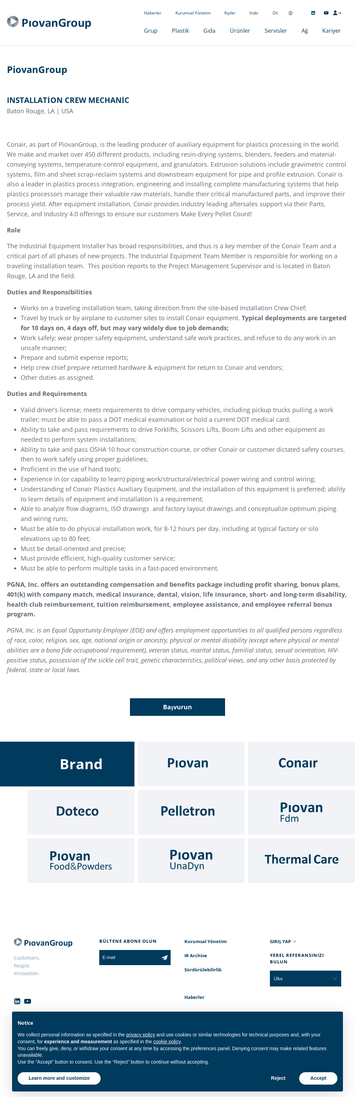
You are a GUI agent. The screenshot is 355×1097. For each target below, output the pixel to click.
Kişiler (230, 13)
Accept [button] (318, 1078)
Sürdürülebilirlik (203, 970)
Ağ (305, 30)
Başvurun (177, 707)
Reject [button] (278, 1078)
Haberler (152, 13)
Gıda (209, 30)
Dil (275, 13)
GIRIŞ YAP (280, 941)
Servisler (276, 30)
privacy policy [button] (140, 1034)
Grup (151, 30)
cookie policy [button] (167, 1041)
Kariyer (331, 30)
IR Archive (195, 955)
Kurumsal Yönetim (193, 13)
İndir (254, 13)
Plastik (180, 30)
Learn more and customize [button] (59, 1078)
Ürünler (240, 30)
